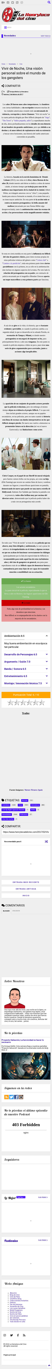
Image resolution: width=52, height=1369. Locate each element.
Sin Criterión (14, 1318)
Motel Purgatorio (16, 1310)
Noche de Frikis (16, 1314)
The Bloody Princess (18, 1320)
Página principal (9, 1355)
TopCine (21, 1197)
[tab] (26, 636)
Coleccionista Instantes (19, 1301)
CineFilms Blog (15, 1299)
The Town (7, 121)
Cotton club (41, 260)
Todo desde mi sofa (17, 1322)
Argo (47, 117)
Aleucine (13, 1293)
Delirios (13, 1303)
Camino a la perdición (11, 263)
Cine (20, 64)
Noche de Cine (15, 1312)
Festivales (11, 1241)
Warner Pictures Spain (33, 790)
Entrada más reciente (26, 882)
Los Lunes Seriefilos (17, 1308)
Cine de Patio (15, 1297)
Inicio (26, 896)
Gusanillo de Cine (16, 1306)
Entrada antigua (26, 889)
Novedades (12, 64)
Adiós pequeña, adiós (22, 121)
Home (3, 64)
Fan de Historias (16, 1304)
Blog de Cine (15, 1295)
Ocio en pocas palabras (19, 1316)
